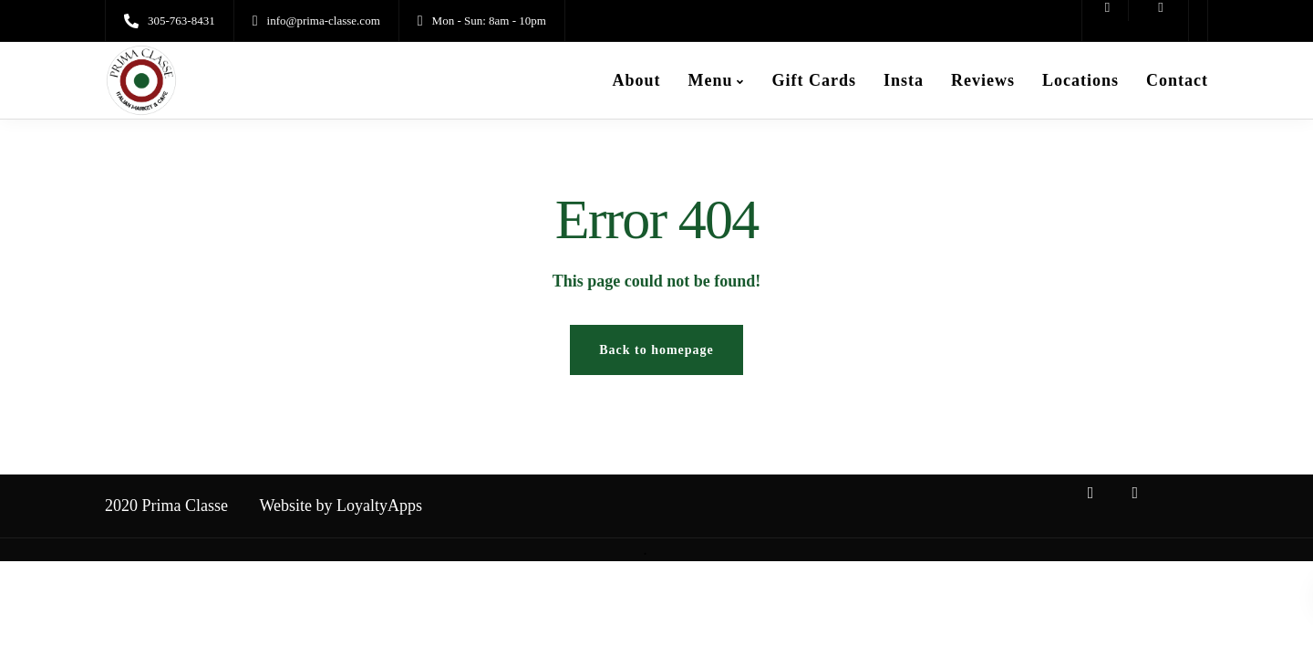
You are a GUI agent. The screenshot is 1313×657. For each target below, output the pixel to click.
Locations (1080, 80)
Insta (904, 80)
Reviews (983, 80)
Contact (1177, 80)
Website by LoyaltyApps (341, 505)
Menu (710, 80)
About (636, 80)
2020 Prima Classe (166, 505)
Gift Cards (813, 80)
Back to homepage (656, 350)
